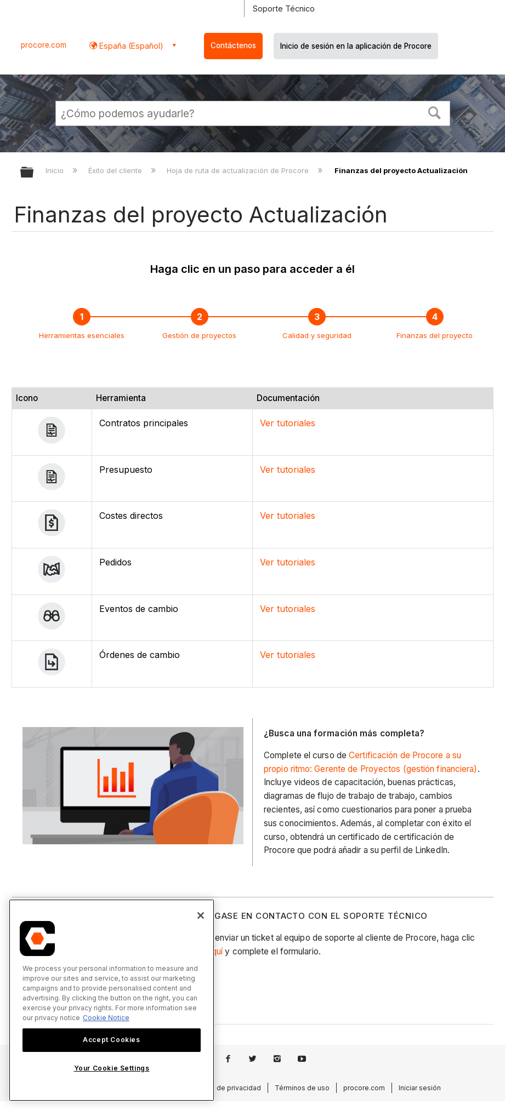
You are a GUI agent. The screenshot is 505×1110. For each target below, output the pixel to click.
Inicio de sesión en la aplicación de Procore (356, 46)
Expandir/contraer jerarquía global (34, 173)
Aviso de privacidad (229, 1088)
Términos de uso (302, 1088)
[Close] (201, 915)
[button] (434, 111)
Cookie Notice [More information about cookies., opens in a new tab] (106, 1018)
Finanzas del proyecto (434, 335)
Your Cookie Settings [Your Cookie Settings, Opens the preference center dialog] (112, 1068)
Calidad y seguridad (316, 335)
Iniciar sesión (420, 1088)
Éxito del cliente (116, 170)
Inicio (56, 170)
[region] (111, 1000)
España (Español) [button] (130, 45)
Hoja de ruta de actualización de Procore (239, 170)
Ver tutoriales (287, 422)
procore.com (43, 45)
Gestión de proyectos (199, 335)
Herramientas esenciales (81, 335)
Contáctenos (233, 45)
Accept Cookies (111, 1039)
